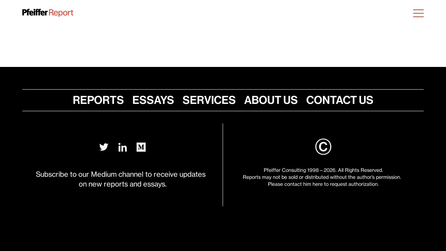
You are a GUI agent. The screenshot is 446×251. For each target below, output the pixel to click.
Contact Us (332, 100)
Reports (105, 100)
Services (209, 100)
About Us (268, 100)
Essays (157, 100)
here (318, 184)
